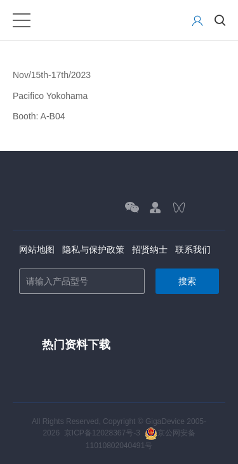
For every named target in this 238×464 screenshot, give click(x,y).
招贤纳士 (150, 249)
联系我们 (193, 249)
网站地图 (37, 249)
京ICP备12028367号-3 (102, 432)
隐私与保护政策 (93, 249)
